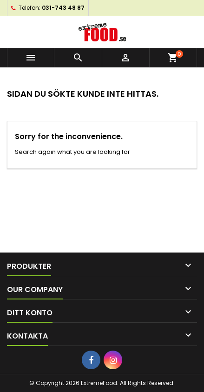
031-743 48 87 (63, 8)
